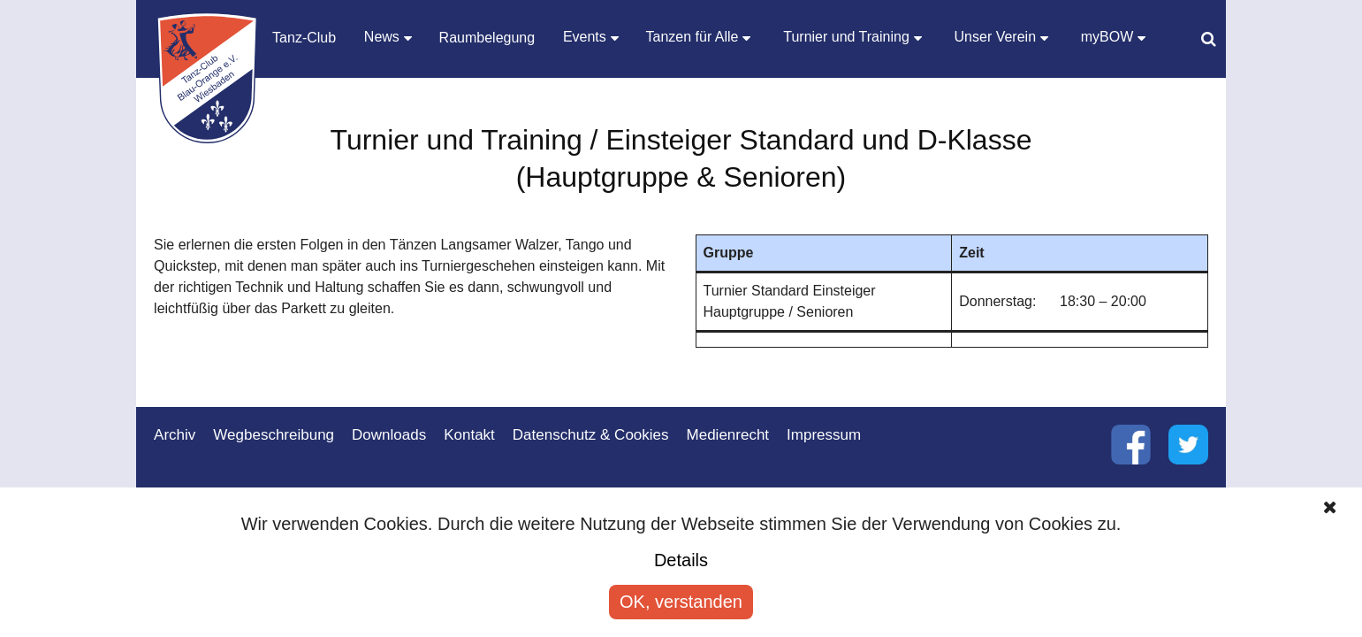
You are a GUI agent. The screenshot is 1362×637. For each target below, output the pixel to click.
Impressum (824, 434)
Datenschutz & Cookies (591, 434)
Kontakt (469, 434)
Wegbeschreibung (273, 434)
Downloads (389, 434)
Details (681, 560)
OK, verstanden (681, 601)
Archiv (174, 434)
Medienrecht (728, 434)
